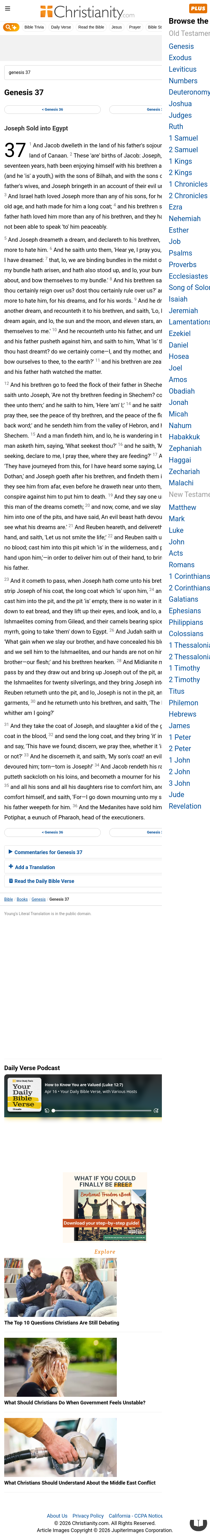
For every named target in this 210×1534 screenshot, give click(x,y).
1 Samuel (183, 138)
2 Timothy (184, 680)
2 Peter (180, 749)
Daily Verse (61, 27)
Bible (8, 899)
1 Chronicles (188, 184)
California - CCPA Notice (136, 1516)
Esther (179, 230)
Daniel (178, 345)
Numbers (183, 81)
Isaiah (178, 299)
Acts (176, 553)
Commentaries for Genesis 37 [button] (45, 852)
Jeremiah (183, 311)
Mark (177, 519)
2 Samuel (183, 150)
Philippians (186, 622)
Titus (177, 691)
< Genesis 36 (52, 109)
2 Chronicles (188, 196)
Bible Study (158, 27)
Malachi (181, 483)
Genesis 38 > (157, 109)
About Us (57, 1516)
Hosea (179, 356)
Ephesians (185, 611)
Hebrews (182, 714)
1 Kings (180, 161)
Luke (176, 530)
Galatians (183, 599)
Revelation (185, 806)
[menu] (7, 9)
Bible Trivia (34, 27)
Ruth (176, 127)
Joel (175, 368)
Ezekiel (180, 334)
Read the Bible (91, 27)
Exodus (180, 58)
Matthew (182, 507)
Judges (180, 115)
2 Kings (180, 173)
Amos (178, 380)
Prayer (135, 27)
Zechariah (184, 472)
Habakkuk (184, 437)
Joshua (180, 104)
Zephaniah (185, 448)
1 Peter (180, 737)
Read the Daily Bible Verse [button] (41, 881)
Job (175, 241)
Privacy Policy (88, 1516)
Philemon (183, 703)
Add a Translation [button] (32, 867)
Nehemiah (185, 219)
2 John (179, 772)
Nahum (180, 426)
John (177, 542)
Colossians (186, 634)
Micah (178, 414)
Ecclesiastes (188, 276)
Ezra (175, 207)
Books (22, 899)
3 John (179, 783)
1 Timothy (184, 668)
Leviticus (183, 69)
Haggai (180, 460)
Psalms (180, 253)
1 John (179, 760)
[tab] (105, 852)
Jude (176, 795)
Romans (182, 565)
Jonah (178, 402)
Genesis (39, 899)
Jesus (116, 27)
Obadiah (182, 391)
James (179, 726)
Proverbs (183, 265)
